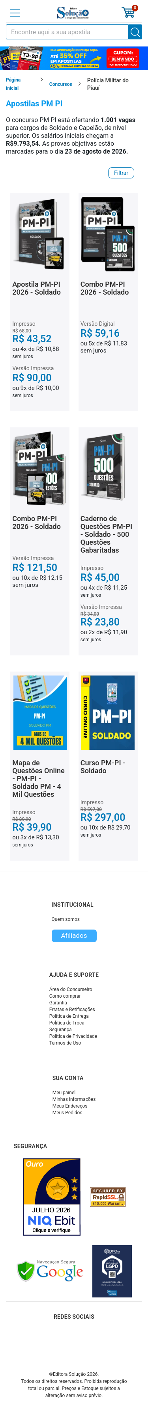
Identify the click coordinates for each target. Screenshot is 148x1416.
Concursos (60, 84)
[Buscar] (135, 31)
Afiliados (74, 935)
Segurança (60, 1029)
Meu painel (64, 1092)
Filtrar (121, 173)
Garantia (58, 1002)
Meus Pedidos (67, 1112)
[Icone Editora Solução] (73, 13)
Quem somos (66, 919)
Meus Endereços (70, 1106)
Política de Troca (66, 1023)
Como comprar (65, 996)
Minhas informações (74, 1099)
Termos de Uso (65, 1043)
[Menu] (15, 13)
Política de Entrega (69, 1016)
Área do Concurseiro (70, 989)
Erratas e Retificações (72, 1009)
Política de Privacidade (73, 1036)
